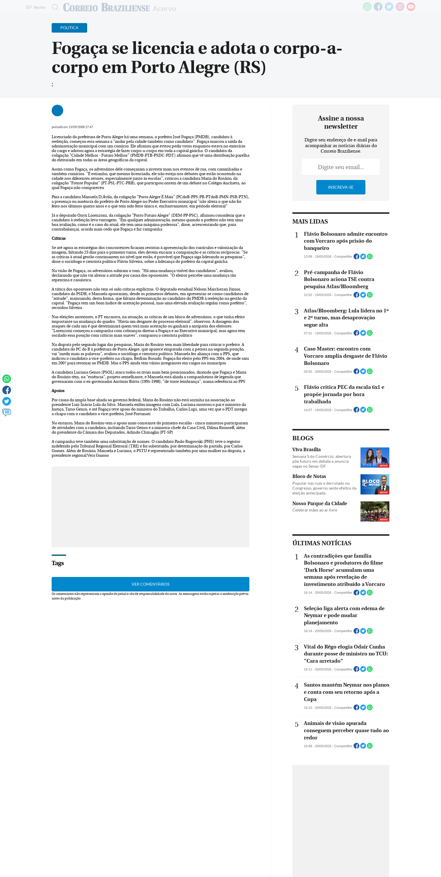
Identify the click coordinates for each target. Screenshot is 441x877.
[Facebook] (378, 10)
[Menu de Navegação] (36, 7)
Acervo (164, 8)
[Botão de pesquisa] (53, 7)
